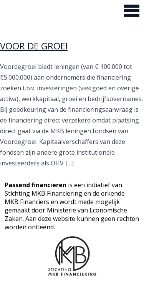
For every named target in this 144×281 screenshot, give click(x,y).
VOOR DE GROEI (34, 45)
